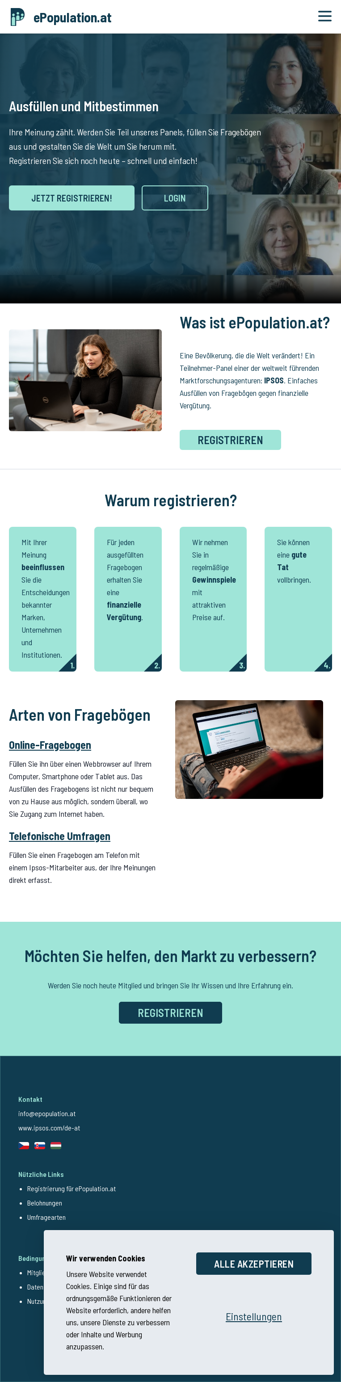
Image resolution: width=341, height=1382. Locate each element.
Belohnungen (44, 1202)
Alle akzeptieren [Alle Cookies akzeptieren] (254, 1262)
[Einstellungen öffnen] (254, 1314)
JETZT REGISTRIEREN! (71, 198)
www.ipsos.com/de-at (49, 1127)
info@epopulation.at (47, 1113)
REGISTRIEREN (170, 1012)
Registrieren (230, 439)
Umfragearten (46, 1217)
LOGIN (175, 198)
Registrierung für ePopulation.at (71, 1188)
